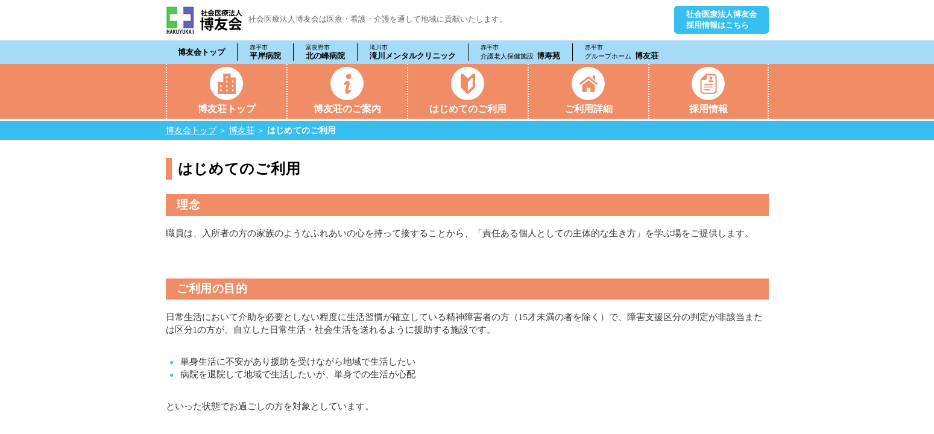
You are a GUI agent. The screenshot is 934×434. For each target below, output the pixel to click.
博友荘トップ (227, 109)
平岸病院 (265, 51)
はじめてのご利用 (467, 109)
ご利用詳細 (588, 109)
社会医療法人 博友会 (204, 20)
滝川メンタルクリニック (413, 51)
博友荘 (621, 51)
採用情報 (708, 109)
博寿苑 (521, 51)
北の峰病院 (325, 51)
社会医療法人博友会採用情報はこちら (721, 20)
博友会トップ (201, 52)
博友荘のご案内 (347, 109)
